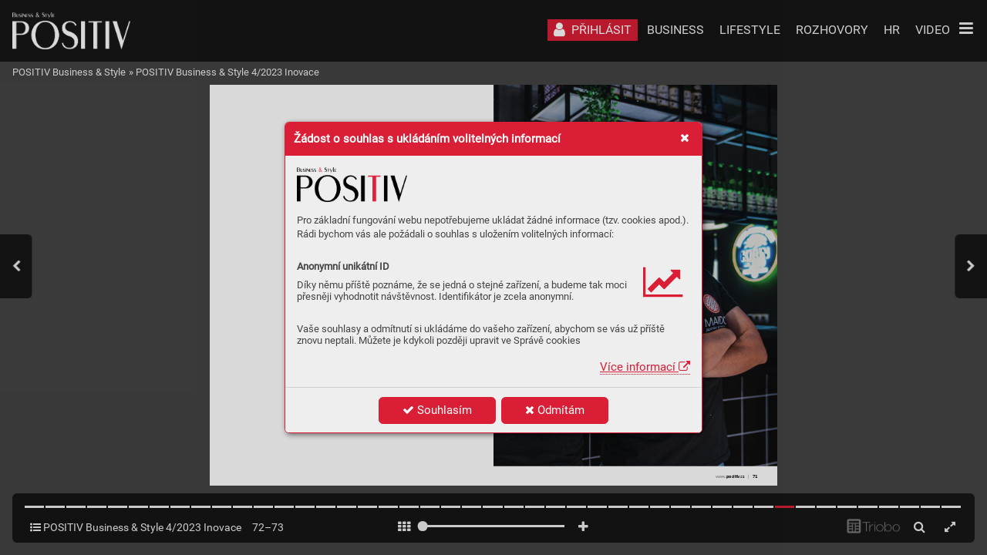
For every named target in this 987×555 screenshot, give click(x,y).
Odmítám (554, 410)
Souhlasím (437, 410)
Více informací (645, 367)
